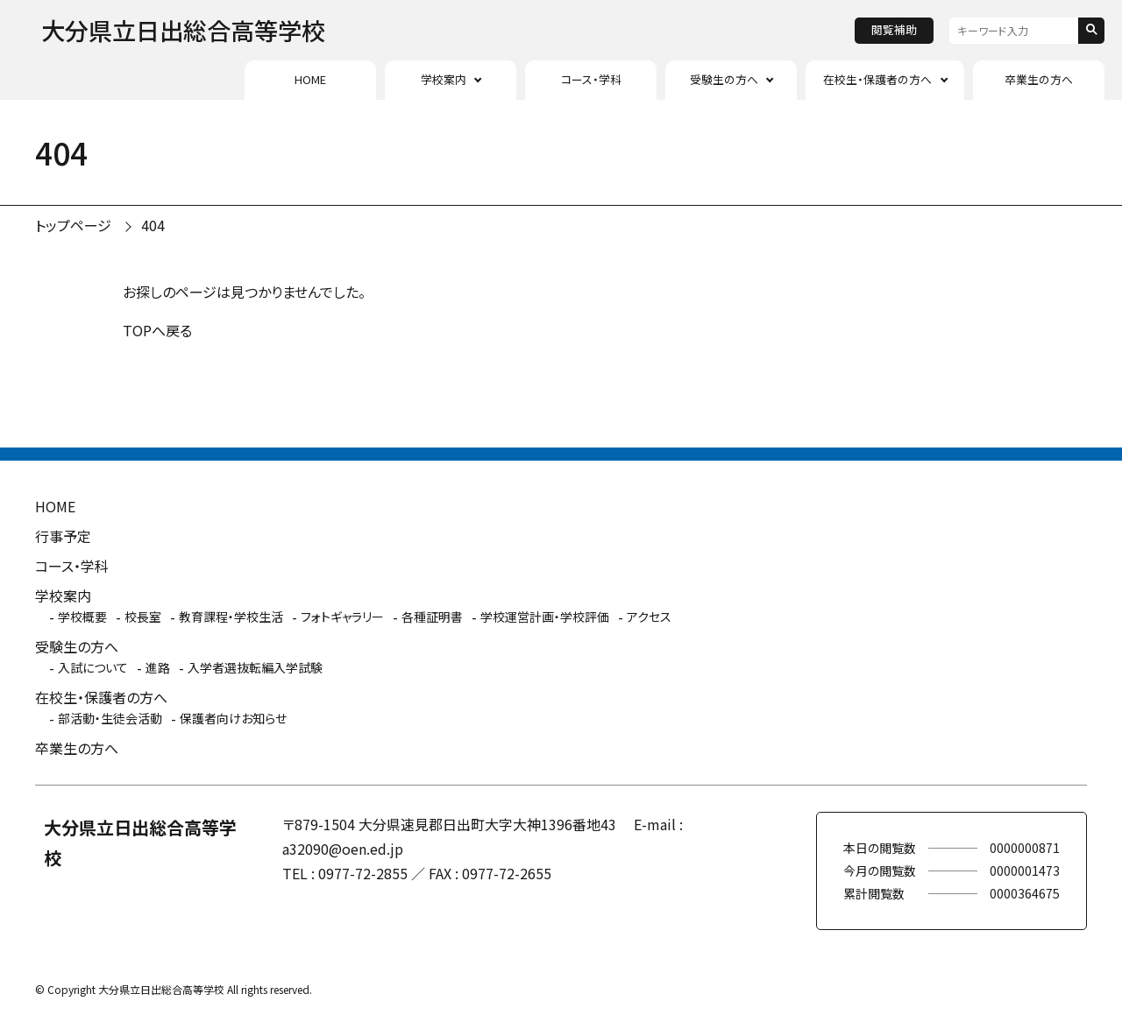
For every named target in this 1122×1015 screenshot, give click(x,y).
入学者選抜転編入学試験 (255, 667)
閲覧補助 (894, 29)
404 (153, 225)
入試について (93, 667)
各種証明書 (432, 616)
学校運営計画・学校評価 (544, 616)
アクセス (649, 616)
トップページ (73, 225)
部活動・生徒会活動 (110, 718)
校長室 (142, 616)
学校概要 (82, 616)
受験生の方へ (724, 79)
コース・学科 (591, 79)
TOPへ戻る (157, 330)
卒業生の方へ (1039, 79)
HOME (310, 79)
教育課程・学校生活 (231, 616)
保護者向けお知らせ (233, 718)
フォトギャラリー (342, 616)
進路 (158, 667)
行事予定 (63, 535)
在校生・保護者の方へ (877, 79)
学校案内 (443, 79)
